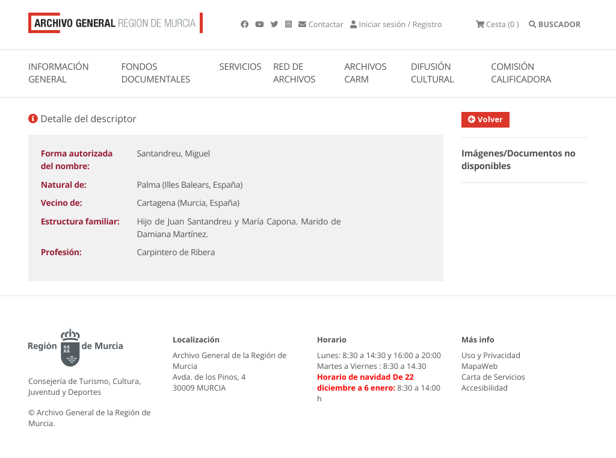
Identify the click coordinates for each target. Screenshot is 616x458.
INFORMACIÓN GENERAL (58, 73)
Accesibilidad (484, 387)
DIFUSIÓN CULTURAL (432, 73)
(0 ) (497, 24)
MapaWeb (479, 366)
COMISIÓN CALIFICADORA (521, 73)
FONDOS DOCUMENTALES (155, 73)
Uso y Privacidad (490, 355)
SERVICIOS (241, 67)
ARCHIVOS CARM (365, 73)
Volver (485, 119)
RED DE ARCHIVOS (294, 73)
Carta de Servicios (493, 376)
